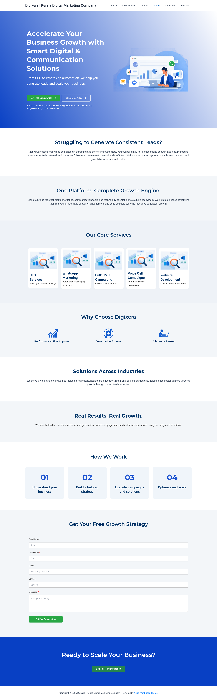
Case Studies (133, 5)
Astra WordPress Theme (146, 693)
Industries (172, 5)
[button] (43, 98)
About (120, 5)
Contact (148, 5)
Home (159, 5)
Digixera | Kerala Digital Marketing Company (60, 5)
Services (185, 5)
